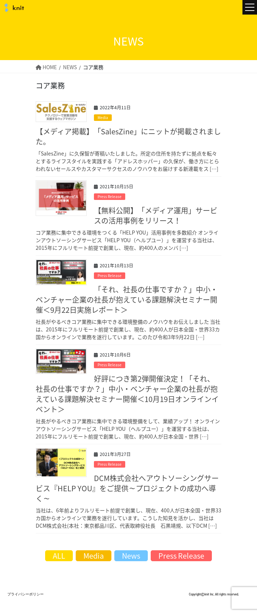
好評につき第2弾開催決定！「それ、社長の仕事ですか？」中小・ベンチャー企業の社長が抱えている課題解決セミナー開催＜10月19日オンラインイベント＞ (127, 393)
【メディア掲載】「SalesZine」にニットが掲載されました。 (128, 136)
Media (103, 117)
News (131, 555)
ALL (59, 555)
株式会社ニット (13, 7)
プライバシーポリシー (25, 594)
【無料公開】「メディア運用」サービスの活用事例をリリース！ (155, 215)
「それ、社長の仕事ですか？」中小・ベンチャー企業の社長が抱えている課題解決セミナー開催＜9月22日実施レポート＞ (127, 299)
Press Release (110, 196)
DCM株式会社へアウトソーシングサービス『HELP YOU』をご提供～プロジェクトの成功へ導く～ (127, 488)
